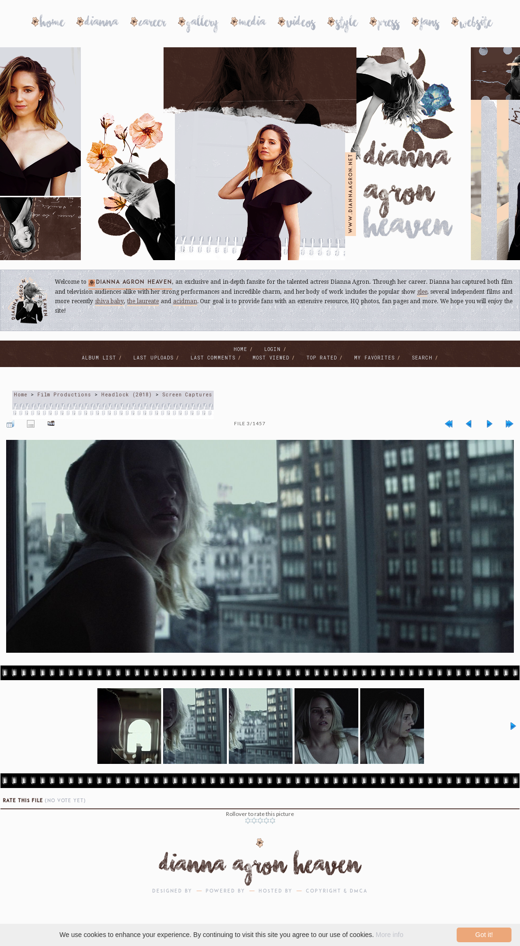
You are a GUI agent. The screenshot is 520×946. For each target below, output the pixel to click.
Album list (99, 358)
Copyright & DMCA (337, 891)
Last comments (213, 358)
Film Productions (64, 395)
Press (388, 24)
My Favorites (374, 358)
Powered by (225, 891)
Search (422, 358)
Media (252, 24)
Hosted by (276, 891)
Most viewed (270, 358)
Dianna (101, 24)
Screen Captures (187, 395)
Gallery (202, 24)
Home (52, 24)
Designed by (172, 891)
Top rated (321, 358)
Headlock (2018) (126, 395)
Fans (429, 24)
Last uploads (153, 358)
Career (152, 24)
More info (389, 934)
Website (476, 24)
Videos (300, 24)
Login (272, 349)
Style (346, 24)
